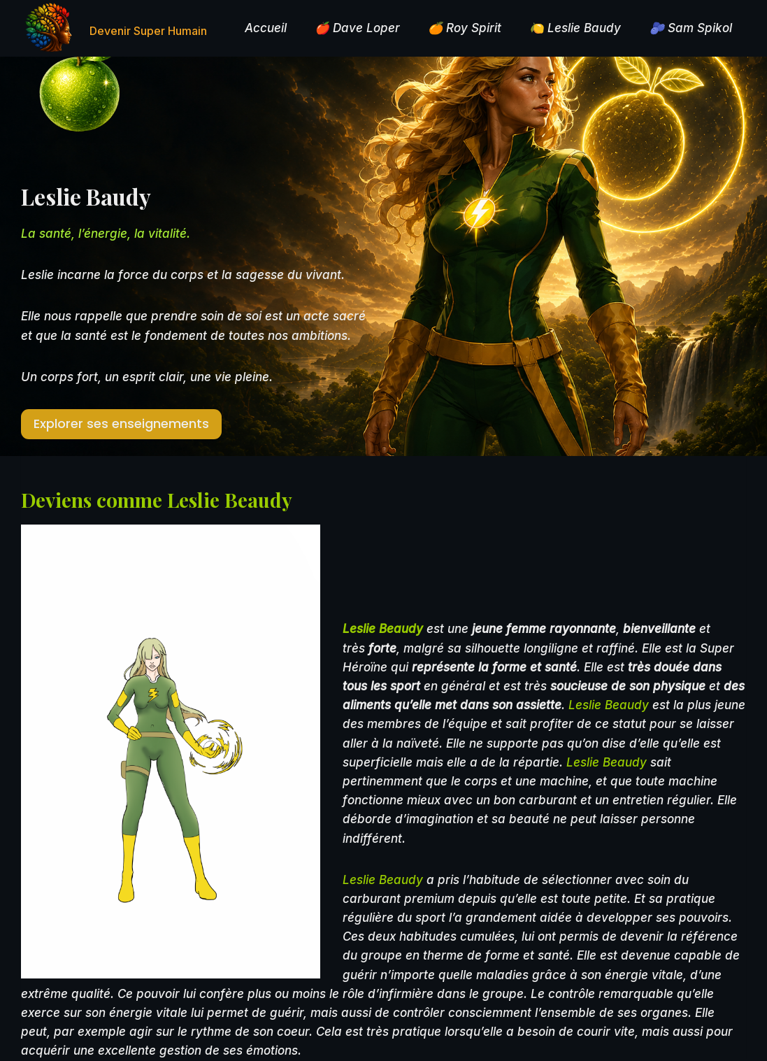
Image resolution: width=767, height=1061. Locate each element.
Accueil (266, 28)
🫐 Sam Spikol (691, 28)
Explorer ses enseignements (121, 423)
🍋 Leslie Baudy (575, 28)
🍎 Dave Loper (357, 28)
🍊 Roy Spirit (464, 28)
